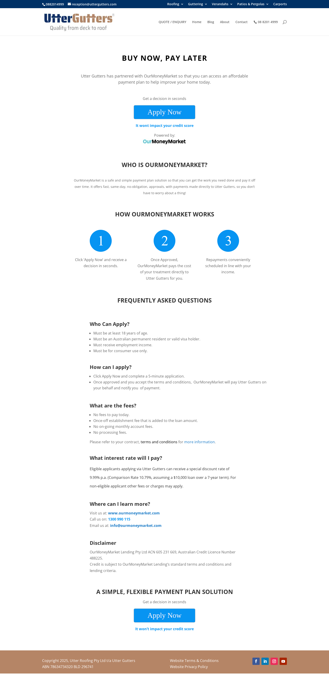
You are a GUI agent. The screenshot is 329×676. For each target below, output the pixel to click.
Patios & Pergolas (250, 4)
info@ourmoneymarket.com (136, 525)
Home (196, 22)
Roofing (173, 4)
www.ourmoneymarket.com (134, 513)
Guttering (195, 4)
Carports (280, 4)
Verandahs (220, 4)
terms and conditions (159, 441)
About (225, 22)
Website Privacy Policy (189, 666)
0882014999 (55, 4)
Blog (210, 22)
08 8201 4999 (268, 22)
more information (199, 441)
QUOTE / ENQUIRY (172, 22)
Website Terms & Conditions (194, 660)
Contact (241, 22)
